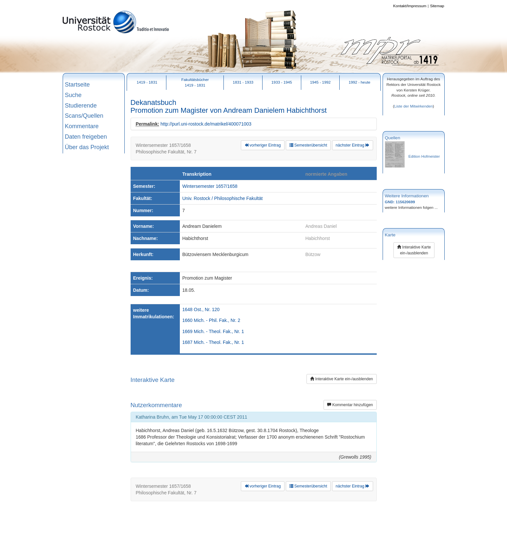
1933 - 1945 (281, 82)
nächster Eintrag (353, 145)
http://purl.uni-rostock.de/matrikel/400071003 (205, 124)
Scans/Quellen (84, 115)
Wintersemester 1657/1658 (210, 186)
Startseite (77, 84)
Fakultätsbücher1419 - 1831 (195, 82)
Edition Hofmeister (424, 156)
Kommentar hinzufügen (350, 405)
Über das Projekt (87, 147)
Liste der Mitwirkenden (413, 106)
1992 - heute (359, 82)
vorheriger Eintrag (262, 145)
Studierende (81, 105)
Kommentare (82, 126)
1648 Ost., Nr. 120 (201, 309)
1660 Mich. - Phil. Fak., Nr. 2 (211, 320)
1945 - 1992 (320, 82)
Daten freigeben (86, 136)
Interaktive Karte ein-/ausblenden (341, 379)
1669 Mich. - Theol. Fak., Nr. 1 (213, 331)
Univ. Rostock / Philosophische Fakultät (222, 198)
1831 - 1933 (243, 82)
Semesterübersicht (308, 145)
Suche (73, 95)
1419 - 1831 (147, 82)
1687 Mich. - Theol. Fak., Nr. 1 (213, 342)
